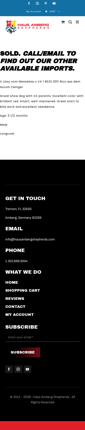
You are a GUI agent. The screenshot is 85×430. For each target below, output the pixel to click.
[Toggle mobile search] (70, 22)
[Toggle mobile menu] (78, 22)
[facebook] (9, 369)
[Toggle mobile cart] (63, 22)
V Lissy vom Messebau (17, 81)
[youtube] (27, 369)
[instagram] (18, 369)
